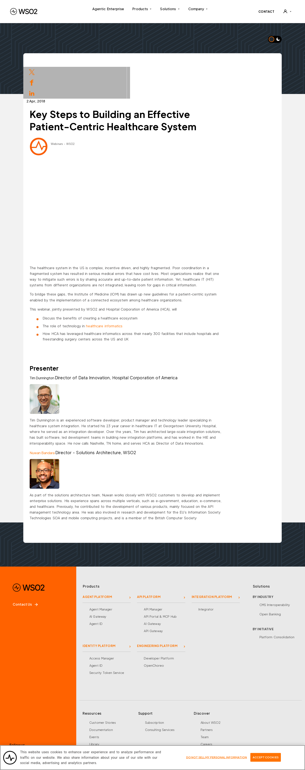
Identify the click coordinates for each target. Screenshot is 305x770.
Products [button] (142, 9)
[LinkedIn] (43, 724)
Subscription (154, 691)
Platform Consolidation (277, 605)
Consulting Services (160, 698)
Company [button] (198, 9)
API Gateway (153, 599)
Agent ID (96, 592)
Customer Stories (102, 691)
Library (94, 712)
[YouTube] (57, 724)
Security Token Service (106, 641)
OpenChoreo (154, 634)
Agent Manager (100, 577)
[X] (29, 724)
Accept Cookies (266, 757)
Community (209, 727)
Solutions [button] (170, 9)
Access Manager (101, 626)
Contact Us (25, 572)
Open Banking (270, 582)
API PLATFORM (149, 565)
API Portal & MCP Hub (160, 585)
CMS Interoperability (274, 573)
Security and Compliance (220, 734)
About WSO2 (210, 691)
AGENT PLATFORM (97, 565)
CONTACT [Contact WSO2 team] (266, 11)
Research (96, 727)
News (205, 719)
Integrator (206, 577)
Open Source (99, 719)
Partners (207, 698)
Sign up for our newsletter (34, 742)
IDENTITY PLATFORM (99, 614)
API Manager (153, 577)
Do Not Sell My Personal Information (216, 757)
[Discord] (71, 724)
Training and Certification (108, 734)
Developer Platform (159, 626)
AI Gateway (97, 585)
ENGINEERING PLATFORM (157, 614)
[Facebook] (14, 724)
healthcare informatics (125, 294)
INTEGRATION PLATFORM (212, 565)
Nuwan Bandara (63, 421)
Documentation (101, 698)
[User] (287, 11)
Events (94, 705)
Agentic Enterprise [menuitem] (108, 9)
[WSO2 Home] (23, 11)
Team (205, 705)
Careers (206, 712)
